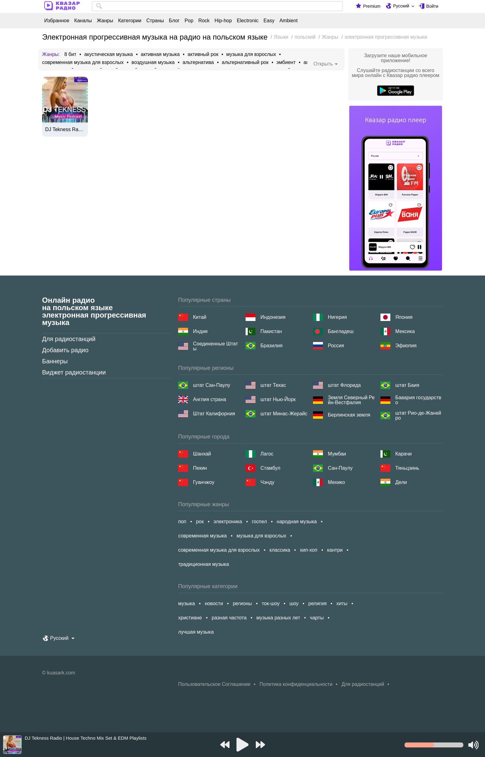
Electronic (248, 20)
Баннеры (55, 361)
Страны (155, 20)
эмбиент (286, 62)
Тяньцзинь (407, 468)
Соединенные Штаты (215, 346)
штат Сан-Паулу (211, 385)
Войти (432, 6)
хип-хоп (308, 550)
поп (182, 521)
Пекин (200, 468)
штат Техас (273, 385)
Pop (189, 20)
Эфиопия (406, 345)
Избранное (56, 20)
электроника (227, 521)
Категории (129, 20)
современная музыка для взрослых (83, 62)
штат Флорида (344, 385)
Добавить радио (65, 350)
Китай (199, 317)
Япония (404, 317)
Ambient (288, 20)
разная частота (229, 617)
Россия (336, 345)
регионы (242, 603)
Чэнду (267, 482)
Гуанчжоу (203, 482)
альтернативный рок (245, 62)
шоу (294, 603)
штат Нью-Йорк (278, 399)
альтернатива (198, 62)
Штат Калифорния (214, 413)
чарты (317, 617)
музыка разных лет (278, 617)
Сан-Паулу (340, 468)
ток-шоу (271, 603)
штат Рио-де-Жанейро (418, 416)
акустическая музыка (108, 54)
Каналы (83, 20)
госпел (259, 521)
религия (317, 603)
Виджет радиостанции (74, 372)
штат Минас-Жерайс (283, 413)
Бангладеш (341, 331)
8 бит (70, 54)
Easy (269, 20)
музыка (186, 603)
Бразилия (271, 345)
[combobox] (217, 6)
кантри (334, 550)
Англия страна (209, 399)
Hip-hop (223, 20)
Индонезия (272, 317)
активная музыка (160, 54)
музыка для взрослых (251, 54)
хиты (341, 603)
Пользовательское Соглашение (214, 684)
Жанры (105, 20)
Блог (174, 20)
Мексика (405, 331)
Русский (401, 5)
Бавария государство (418, 400)
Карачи (403, 453)
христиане (190, 617)
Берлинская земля (349, 414)
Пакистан (271, 331)
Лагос (266, 453)
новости (214, 603)
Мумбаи (337, 453)
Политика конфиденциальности (296, 684)
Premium (371, 6)
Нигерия (337, 317)
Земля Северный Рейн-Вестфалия (351, 400)
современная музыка (202, 535)
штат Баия (407, 385)
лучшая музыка (196, 632)
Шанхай (202, 453)
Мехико (336, 482)
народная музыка (297, 521)
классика (279, 550)
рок (200, 521)
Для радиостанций (69, 339)
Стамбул (270, 468)
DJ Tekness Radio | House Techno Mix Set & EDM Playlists (65, 129)
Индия (200, 331)
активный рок (203, 54)
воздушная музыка (152, 62)
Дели (401, 482)
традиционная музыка (203, 564)
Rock (203, 20)
